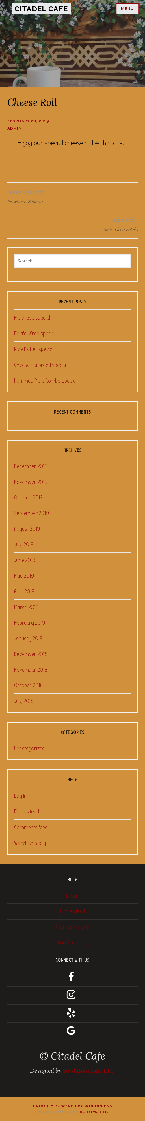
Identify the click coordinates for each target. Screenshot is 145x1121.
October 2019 (28, 497)
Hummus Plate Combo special (45, 380)
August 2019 (27, 528)
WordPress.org (30, 843)
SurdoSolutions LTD (89, 1070)
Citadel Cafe (41, 8)
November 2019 (30, 482)
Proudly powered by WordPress (72, 1106)
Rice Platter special (33, 349)
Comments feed (31, 827)
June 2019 (24, 560)
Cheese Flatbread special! (41, 365)
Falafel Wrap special (34, 333)
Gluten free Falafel (74, 224)
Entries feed (26, 811)
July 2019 (24, 544)
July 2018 (24, 701)
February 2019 (29, 623)
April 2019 (24, 591)
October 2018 (28, 685)
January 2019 (28, 638)
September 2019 (31, 513)
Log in (20, 796)
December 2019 (30, 466)
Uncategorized (29, 748)
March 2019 (26, 607)
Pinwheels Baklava (72, 196)
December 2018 (30, 654)
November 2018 (30, 669)
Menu (127, 8)
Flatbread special (32, 318)
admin (14, 128)
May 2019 (24, 575)
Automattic (95, 1112)
